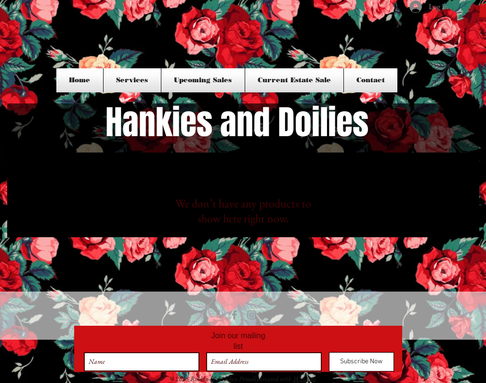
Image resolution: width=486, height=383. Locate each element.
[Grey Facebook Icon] (234, 315)
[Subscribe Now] (361, 361)
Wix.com (304, 378)
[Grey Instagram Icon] (252, 315)
